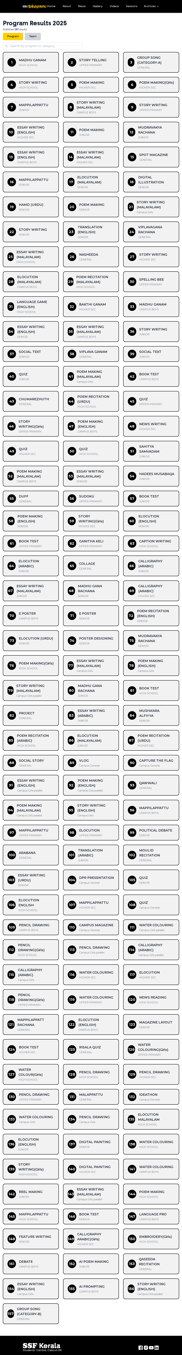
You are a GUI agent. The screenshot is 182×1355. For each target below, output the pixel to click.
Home (51, 6)
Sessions (131, 6)
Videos (114, 6)
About (67, 6)
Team (32, 36)
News (82, 6)
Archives (151, 6)
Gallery (98, 6)
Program (13, 36)
